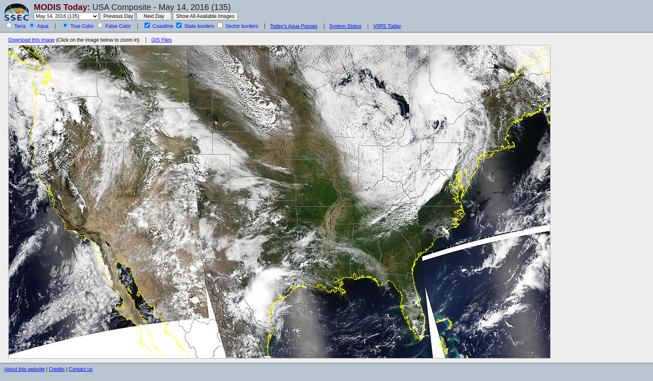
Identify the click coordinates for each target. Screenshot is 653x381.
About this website (24, 369)
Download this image (31, 40)
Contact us (80, 369)
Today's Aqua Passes (293, 26)
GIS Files (161, 40)
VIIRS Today (387, 26)
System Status (345, 26)
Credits (57, 369)
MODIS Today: (62, 7)
